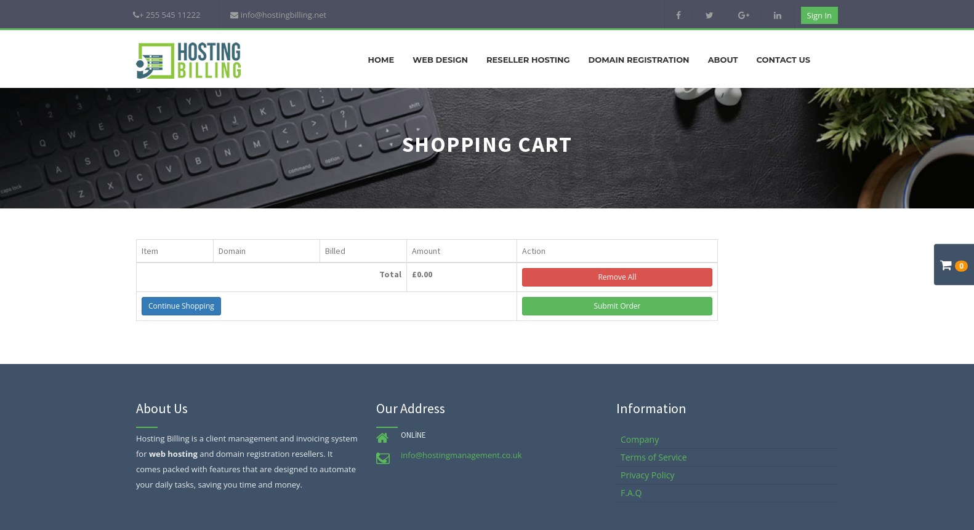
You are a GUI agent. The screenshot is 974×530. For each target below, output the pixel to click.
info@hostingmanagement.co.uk (461, 455)
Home (381, 60)
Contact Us (783, 60)
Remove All (617, 277)
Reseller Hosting (528, 60)
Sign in (819, 15)
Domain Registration (638, 60)
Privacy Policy (647, 475)
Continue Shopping (181, 306)
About (723, 60)
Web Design (440, 60)
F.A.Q (631, 493)
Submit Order (617, 306)
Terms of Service (654, 457)
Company (640, 439)
